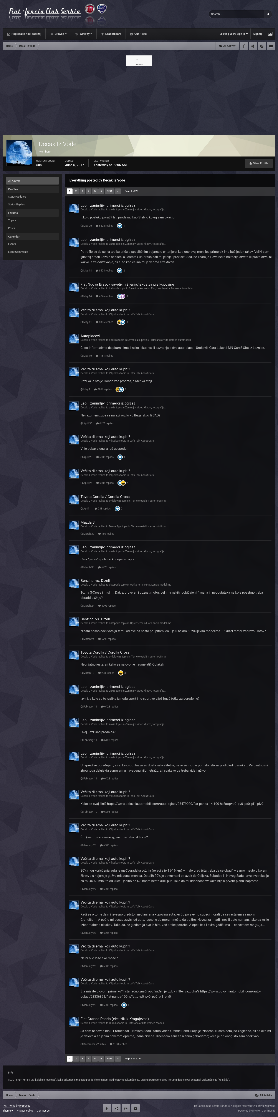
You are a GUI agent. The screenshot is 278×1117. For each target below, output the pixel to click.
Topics (12, 220)
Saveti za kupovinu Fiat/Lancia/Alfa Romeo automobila (160, 288)
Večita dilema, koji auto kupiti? (105, 310)
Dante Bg (114, 526)
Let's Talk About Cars (141, 314)
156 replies (106, 533)
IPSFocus (24, 1105)
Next (109, 191)
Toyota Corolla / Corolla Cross (105, 496)
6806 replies (104, 322)
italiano (113, 288)
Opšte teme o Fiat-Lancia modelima (150, 584)
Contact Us (43, 1110)
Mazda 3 (88, 522)
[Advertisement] (139, 99)
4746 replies (104, 296)
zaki (111, 209)
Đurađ (112, 1023)
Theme (8, 1110)
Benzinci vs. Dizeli (95, 580)
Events (12, 244)
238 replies (103, 508)
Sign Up (257, 33)
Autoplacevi (90, 336)
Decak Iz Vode (89, 209)
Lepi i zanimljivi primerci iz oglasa (108, 205)
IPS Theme (9, 1105)
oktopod (114, 584)
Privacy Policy (25, 1110)
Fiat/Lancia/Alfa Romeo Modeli (145, 1023)
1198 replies (118, 1044)
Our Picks (140, 33)
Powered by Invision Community (256, 1110)
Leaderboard (113, 33)
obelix (112, 339)
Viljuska (113, 314)
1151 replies (104, 355)
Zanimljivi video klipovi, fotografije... (145, 209)
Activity (85, 33)
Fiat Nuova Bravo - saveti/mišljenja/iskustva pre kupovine (127, 284)
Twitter (253, 46)
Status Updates (17, 196)
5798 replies (107, 605)
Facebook (244, 46)
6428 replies (104, 225)
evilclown (114, 500)
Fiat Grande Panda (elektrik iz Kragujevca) (115, 1019)
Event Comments (18, 251)
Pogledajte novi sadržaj (26, 33)
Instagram (262, 46)
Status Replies (16, 204)
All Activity (14, 180)
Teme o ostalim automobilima (148, 500)
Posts (11, 228)
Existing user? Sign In (234, 33)
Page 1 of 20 (133, 191)
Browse (60, 33)
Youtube (271, 46)
